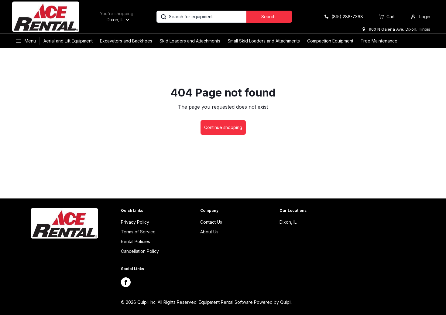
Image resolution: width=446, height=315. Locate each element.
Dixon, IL (288, 222)
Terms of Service (138, 231)
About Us (209, 231)
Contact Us (211, 222)
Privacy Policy (135, 222)
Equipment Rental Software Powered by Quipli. (245, 302)
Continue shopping (223, 127)
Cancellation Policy (140, 251)
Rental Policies (135, 241)
